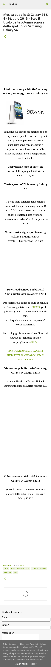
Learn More (21, 664)
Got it (34, 664)
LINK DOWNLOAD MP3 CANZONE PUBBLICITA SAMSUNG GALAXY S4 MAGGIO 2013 (25, 355)
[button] (5, 36)
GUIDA (33, 342)
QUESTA (36, 307)
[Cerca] (47, 4)
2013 (6, 568)
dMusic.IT (12, 4)
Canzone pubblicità (20, 568)
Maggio (7, 572)
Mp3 (15, 572)
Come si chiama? (39, 568)
